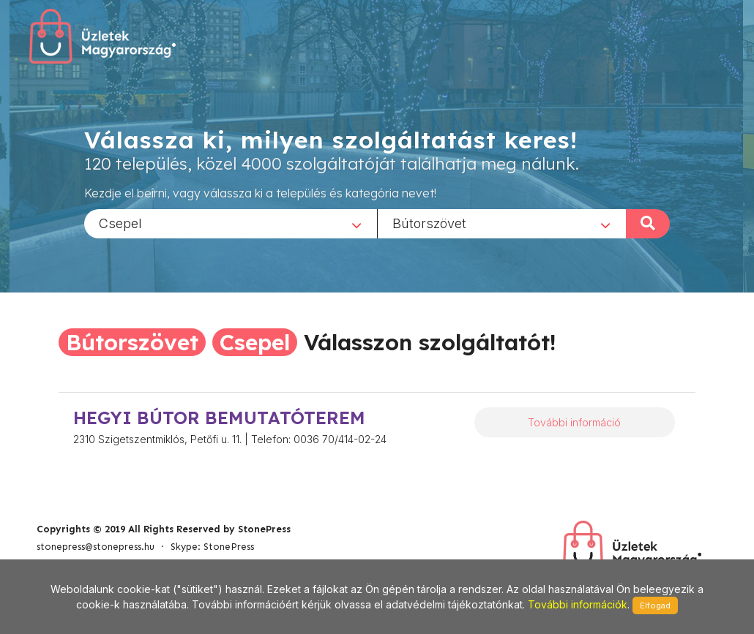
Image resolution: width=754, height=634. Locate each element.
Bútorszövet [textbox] (429, 222)
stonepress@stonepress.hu (95, 546)
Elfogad (655, 605)
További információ (574, 422)
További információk (577, 604)
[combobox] (230, 223)
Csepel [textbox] (120, 222)
